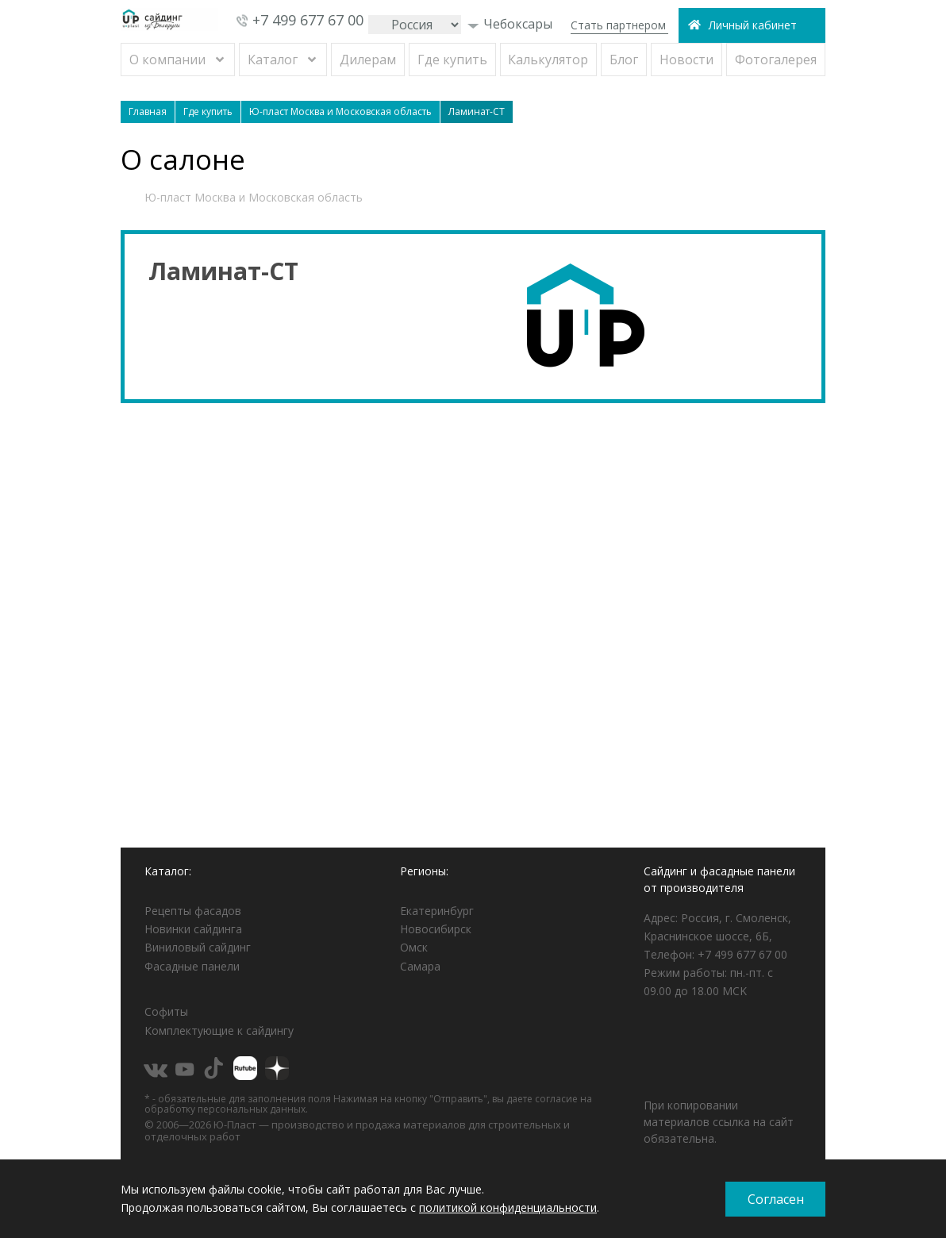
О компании (167, 59)
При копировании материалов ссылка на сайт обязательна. (719, 1122)
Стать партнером (618, 25)
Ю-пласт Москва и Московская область (253, 197)
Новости (686, 59)
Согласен (776, 1199)
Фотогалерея (776, 59)
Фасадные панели (192, 966)
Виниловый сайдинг (197, 947)
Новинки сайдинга (193, 928)
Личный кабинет (753, 25)
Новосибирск (435, 928)
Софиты (166, 1011)
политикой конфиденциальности (508, 1207)
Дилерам (368, 59)
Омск (414, 947)
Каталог (273, 59)
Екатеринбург (437, 910)
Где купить (452, 59)
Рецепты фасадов (192, 910)
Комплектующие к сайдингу (219, 1030)
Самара (420, 966)
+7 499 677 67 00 (307, 19)
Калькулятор (548, 59)
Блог (624, 59)
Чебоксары (509, 24)
